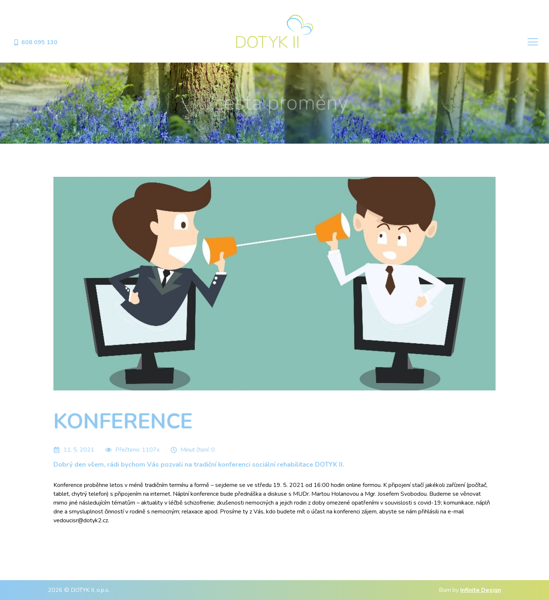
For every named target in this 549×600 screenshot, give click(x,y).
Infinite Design (480, 590)
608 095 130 (35, 42)
